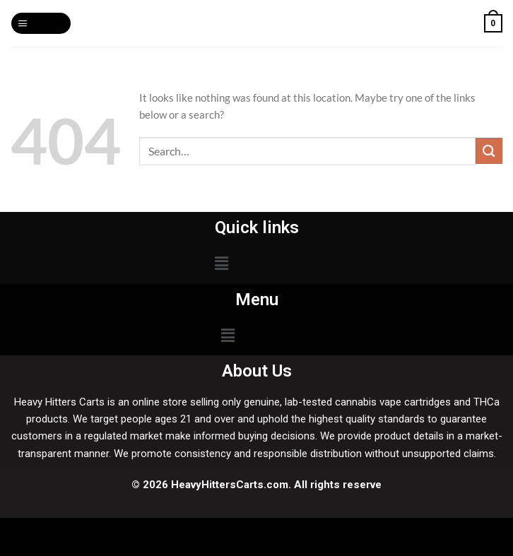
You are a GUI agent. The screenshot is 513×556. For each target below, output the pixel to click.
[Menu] (40, 24)
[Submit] (489, 151)
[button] (221, 263)
